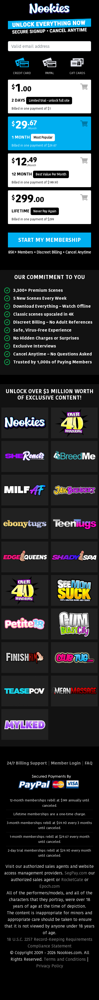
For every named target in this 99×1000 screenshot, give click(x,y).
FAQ (88, 763)
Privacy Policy (49, 966)
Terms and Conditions (65, 959)
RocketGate (72, 880)
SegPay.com (76, 873)
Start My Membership (49, 240)
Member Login (66, 763)
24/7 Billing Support (27, 763)
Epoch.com (49, 886)
